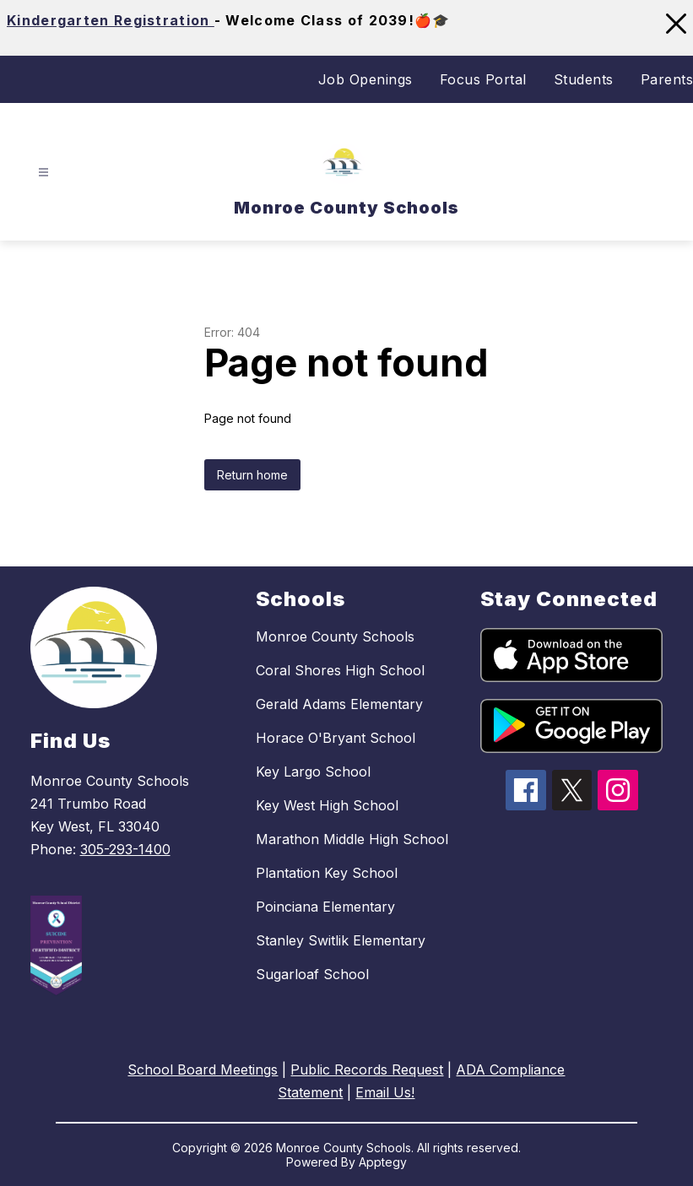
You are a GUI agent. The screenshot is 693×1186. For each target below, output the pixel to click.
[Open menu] (43, 171)
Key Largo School (313, 771)
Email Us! (384, 1092)
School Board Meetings (202, 1069)
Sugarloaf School (312, 974)
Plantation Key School (327, 872)
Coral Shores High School (340, 670)
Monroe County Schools (335, 636)
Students (584, 79)
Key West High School (327, 805)
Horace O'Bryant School (335, 737)
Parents (667, 79)
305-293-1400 (125, 849)
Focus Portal (483, 79)
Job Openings (365, 79)
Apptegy (383, 1162)
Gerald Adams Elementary (339, 704)
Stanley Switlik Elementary (340, 940)
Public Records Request (366, 1069)
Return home (252, 475)
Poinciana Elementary (325, 906)
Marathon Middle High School (352, 839)
